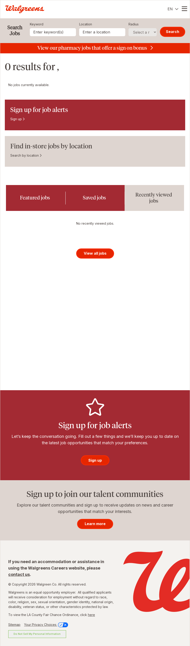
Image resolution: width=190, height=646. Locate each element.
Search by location (24, 155)
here (91, 615)
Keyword (36, 24)
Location (85, 24)
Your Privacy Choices (46, 625)
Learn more (95, 523)
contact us (19, 574)
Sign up (16, 119)
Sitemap (14, 625)
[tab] (35, 198)
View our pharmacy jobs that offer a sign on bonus (92, 48)
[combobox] (102, 32)
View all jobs (95, 253)
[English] (173, 8)
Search (172, 31)
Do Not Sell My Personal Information (37, 633)
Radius (134, 24)
